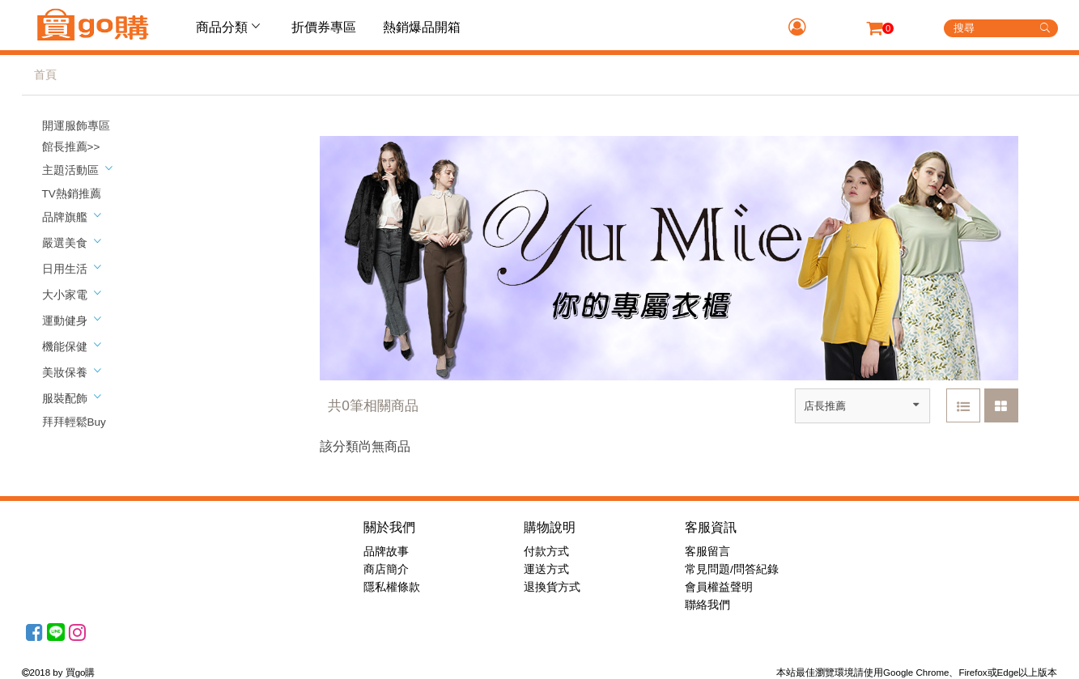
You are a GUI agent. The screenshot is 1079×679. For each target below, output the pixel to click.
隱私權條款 (391, 587)
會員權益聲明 (719, 587)
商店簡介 (386, 569)
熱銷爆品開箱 (422, 27)
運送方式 (546, 569)
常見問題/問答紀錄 (732, 569)
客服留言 (707, 551)
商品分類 (230, 26)
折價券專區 (323, 27)
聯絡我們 (707, 605)
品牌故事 (386, 551)
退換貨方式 (552, 587)
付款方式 (546, 551)
